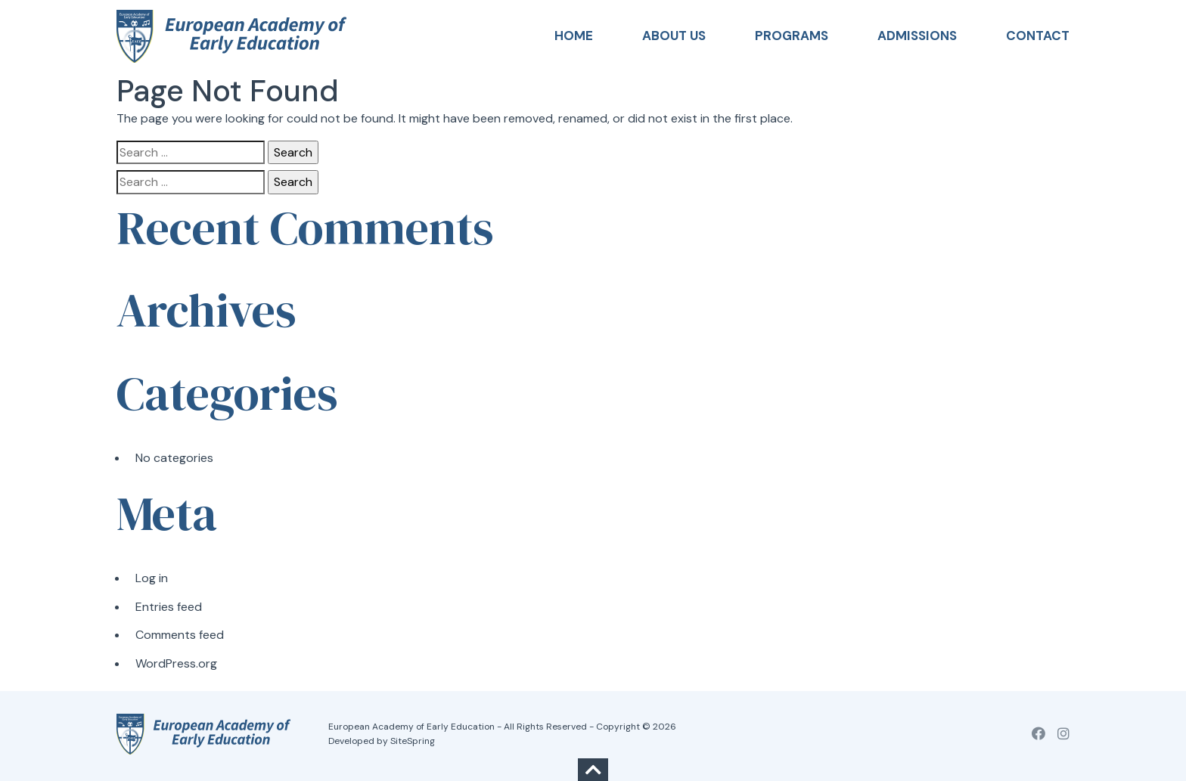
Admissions (917, 35)
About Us (674, 35)
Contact (1038, 35)
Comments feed (179, 635)
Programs (791, 35)
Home (573, 35)
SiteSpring (412, 741)
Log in (151, 578)
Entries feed (168, 607)
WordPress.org (176, 663)
